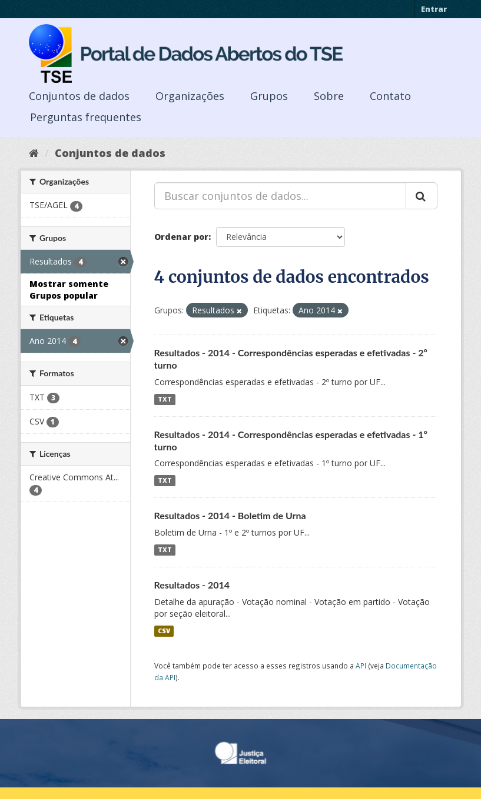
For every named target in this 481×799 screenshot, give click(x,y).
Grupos (269, 96)
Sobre (329, 96)
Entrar (434, 9)
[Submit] (421, 195)
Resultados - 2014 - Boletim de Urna (230, 515)
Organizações (189, 96)
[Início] (34, 153)
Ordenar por (181, 236)
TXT (165, 399)
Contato (390, 96)
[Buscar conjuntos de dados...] (280, 195)
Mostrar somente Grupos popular (68, 289)
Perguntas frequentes (85, 117)
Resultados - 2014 (192, 584)
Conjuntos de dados (79, 96)
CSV (164, 631)
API (361, 665)
